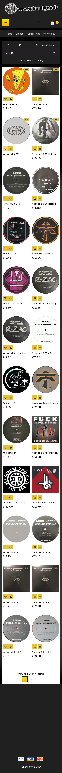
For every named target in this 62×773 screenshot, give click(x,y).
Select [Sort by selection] (31, 53)
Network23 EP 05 (41, 602)
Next (37, 679)
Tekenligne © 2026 (31, 766)
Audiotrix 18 (9, 253)
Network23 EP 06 (12, 203)
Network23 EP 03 (41, 652)
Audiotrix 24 (9, 452)
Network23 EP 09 (12, 552)
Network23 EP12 (12, 154)
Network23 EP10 (41, 552)
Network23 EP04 (12, 652)
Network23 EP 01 (12, 602)
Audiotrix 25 (9, 403)
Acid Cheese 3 (11, 104)
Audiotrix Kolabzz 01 (43, 253)
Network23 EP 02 (41, 353)
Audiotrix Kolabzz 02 (14, 303)
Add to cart (5, 99)
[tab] (7, 45)
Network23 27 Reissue (44, 154)
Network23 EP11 (40, 104)
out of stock (34, 99)
